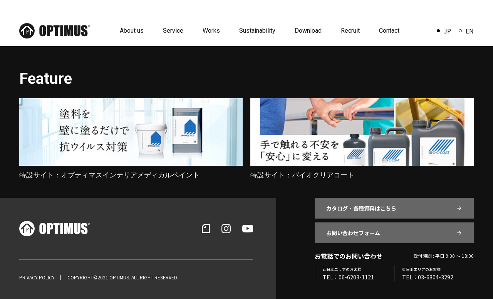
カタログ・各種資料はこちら (361, 208)
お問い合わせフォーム (353, 233)
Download (308, 30)
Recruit (350, 30)
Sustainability (257, 30)
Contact (389, 30)
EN (466, 31)
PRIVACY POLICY (37, 277)
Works (211, 30)
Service (173, 30)
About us (132, 30)
